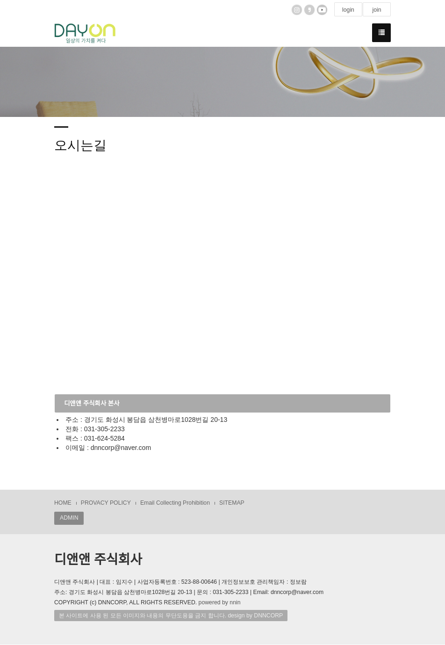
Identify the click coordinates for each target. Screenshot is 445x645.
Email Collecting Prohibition (175, 503)
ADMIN (69, 518)
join (376, 10)
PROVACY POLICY (106, 503)
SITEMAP (231, 503)
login (348, 10)
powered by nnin (220, 603)
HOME (63, 503)
